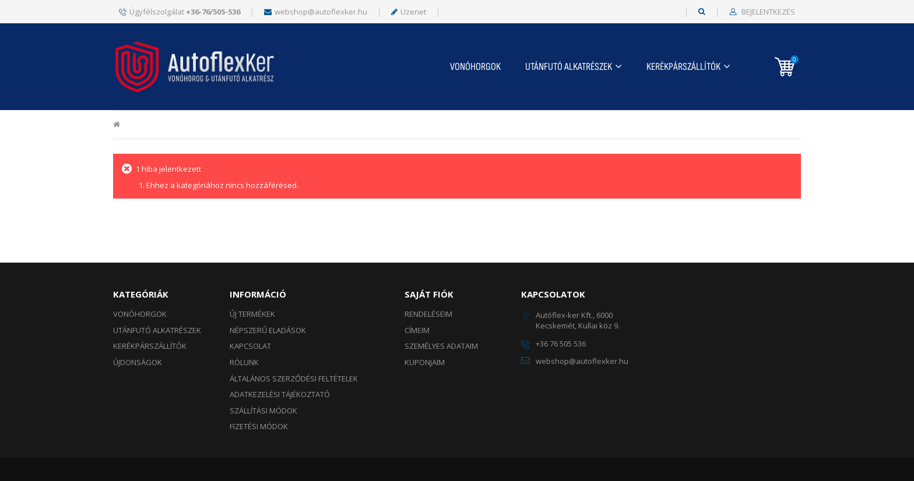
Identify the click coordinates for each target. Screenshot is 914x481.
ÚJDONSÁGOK (137, 362)
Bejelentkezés (767, 12)
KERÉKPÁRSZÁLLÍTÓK (683, 67)
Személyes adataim (441, 346)
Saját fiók (429, 294)
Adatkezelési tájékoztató (280, 394)
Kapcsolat (250, 346)
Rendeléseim (428, 314)
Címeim (417, 330)
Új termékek (252, 314)
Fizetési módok (259, 426)
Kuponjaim (425, 362)
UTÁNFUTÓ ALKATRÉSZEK (568, 67)
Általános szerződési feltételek (294, 378)
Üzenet (408, 11)
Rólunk (244, 362)
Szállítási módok (263, 410)
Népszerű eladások (268, 330)
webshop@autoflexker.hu (315, 11)
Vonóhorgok (475, 67)
